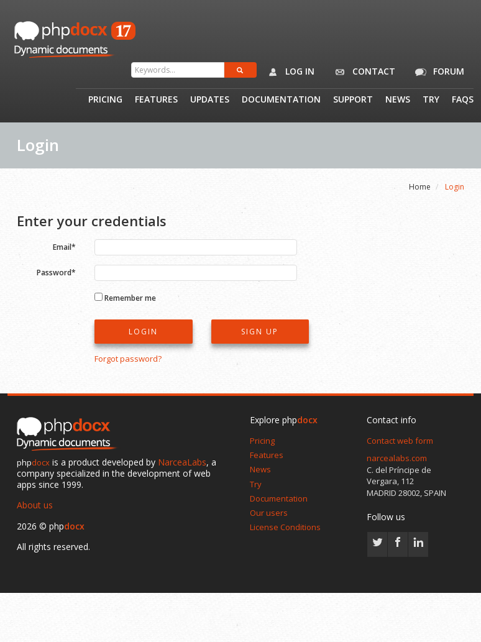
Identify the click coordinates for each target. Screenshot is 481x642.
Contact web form (400, 440)
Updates (209, 100)
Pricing (105, 100)
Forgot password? (128, 358)
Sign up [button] (259, 331)
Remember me (130, 297)
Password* (56, 272)
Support (353, 100)
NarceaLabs (182, 462)
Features (156, 100)
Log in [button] (288, 72)
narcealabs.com (397, 458)
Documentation (281, 100)
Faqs (463, 100)
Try (431, 100)
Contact (362, 72)
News (397, 100)
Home (420, 186)
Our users (269, 512)
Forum (437, 72)
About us (35, 505)
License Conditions (285, 527)
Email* (64, 246)
